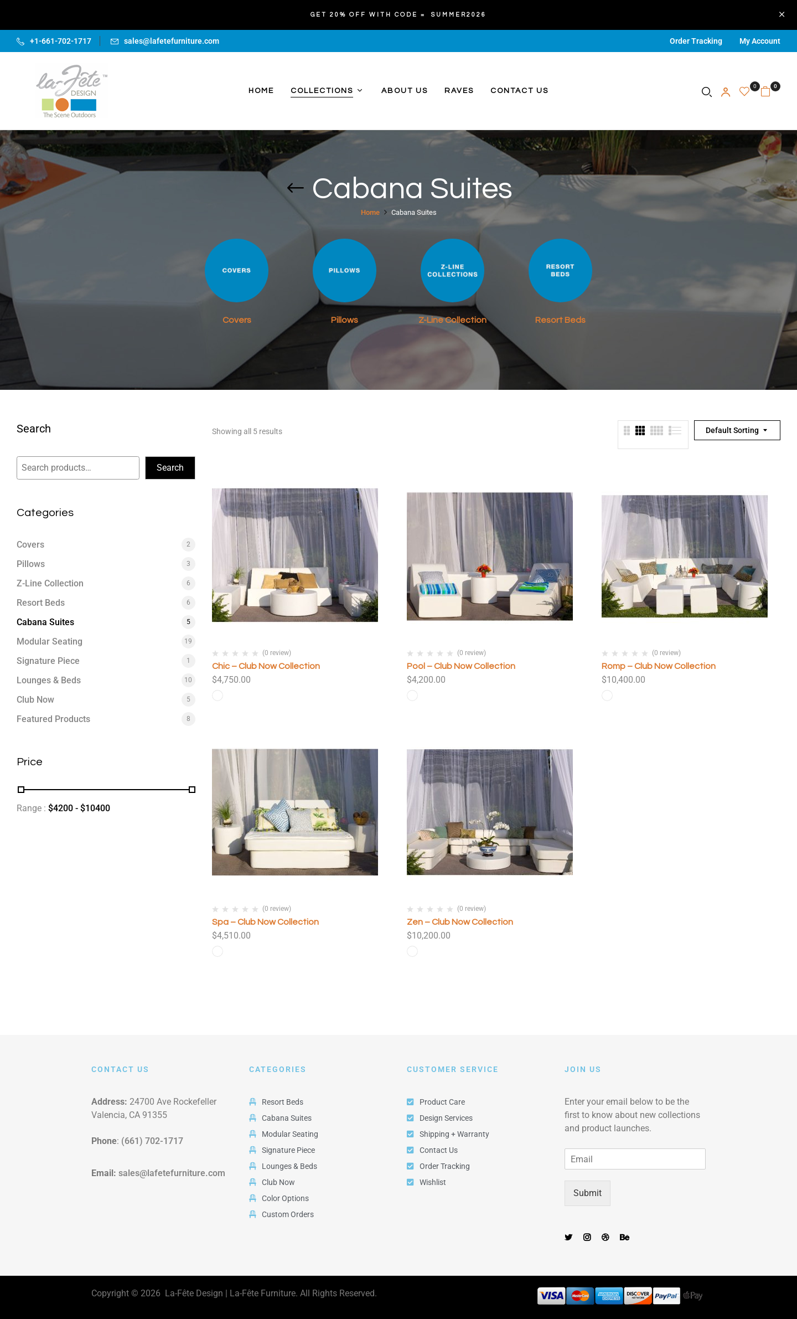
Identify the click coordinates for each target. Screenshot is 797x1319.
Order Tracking (696, 41)
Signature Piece (48, 661)
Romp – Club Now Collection (659, 666)
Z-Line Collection (452, 320)
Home (370, 212)
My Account (759, 41)
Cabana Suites (45, 622)
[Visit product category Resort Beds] (560, 270)
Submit (587, 1193)
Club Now (35, 699)
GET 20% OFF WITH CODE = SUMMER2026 (398, 15)
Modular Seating (49, 641)
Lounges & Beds (49, 680)
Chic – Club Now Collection (266, 666)
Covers (236, 320)
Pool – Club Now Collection (461, 666)
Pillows (344, 320)
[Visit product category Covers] (236, 270)
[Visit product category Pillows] (344, 270)
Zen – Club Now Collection (460, 922)
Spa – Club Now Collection (265, 922)
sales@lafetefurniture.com (171, 41)
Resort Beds (560, 320)
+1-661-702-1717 (60, 41)
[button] (770, 90)
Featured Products (53, 719)
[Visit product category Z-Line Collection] (452, 270)
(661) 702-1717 (152, 1141)
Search (34, 429)
